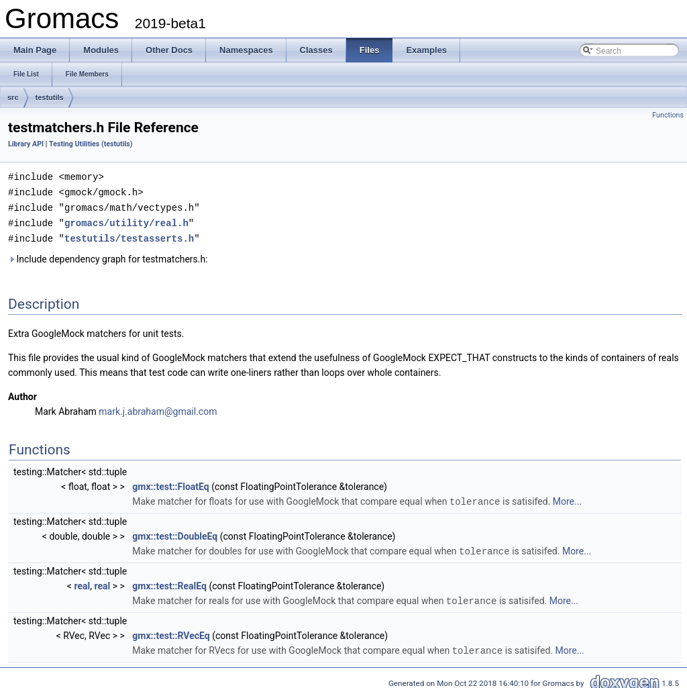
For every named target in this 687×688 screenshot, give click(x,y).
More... (567, 498)
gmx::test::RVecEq (170, 630)
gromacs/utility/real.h (126, 220)
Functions (668, 115)
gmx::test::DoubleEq (174, 532)
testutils (50, 97)
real (82, 581)
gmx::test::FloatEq (170, 483)
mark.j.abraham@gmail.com (158, 408)
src (13, 97)
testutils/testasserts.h (129, 235)
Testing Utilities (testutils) (90, 144)
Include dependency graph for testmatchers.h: (108, 255)
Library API (26, 144)
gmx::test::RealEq (169, 581)
